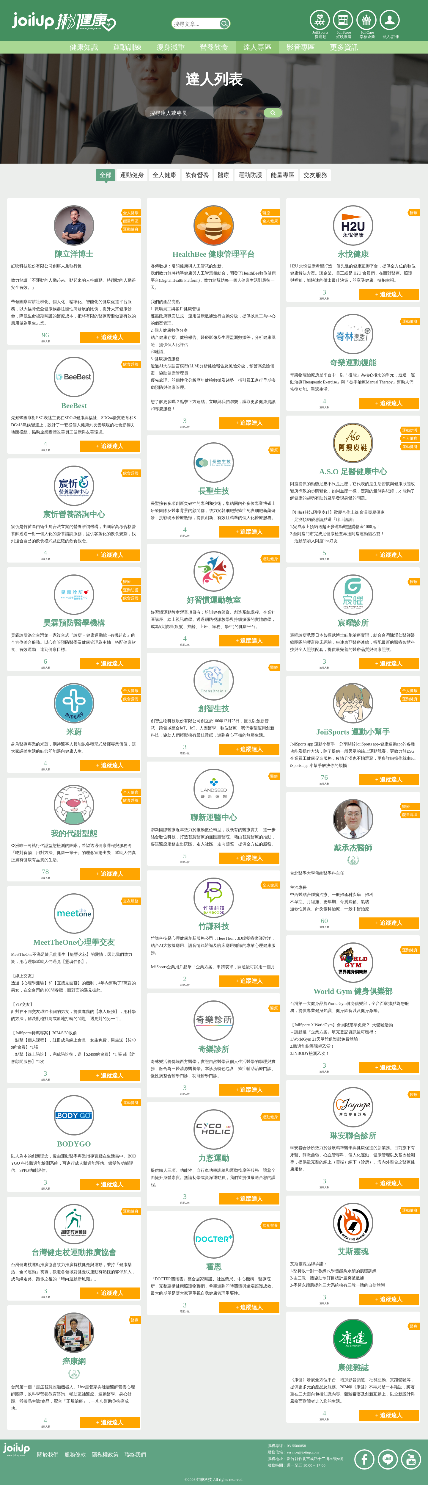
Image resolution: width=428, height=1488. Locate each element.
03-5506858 (296, 1449)
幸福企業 (366, 20)
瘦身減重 (170, 47)
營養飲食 (214, 47)
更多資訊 (344, 47)
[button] (225, 23)
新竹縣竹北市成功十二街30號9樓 (315, 1462)
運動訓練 (127, 47)
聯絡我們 (135, 1458)
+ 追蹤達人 (109, 341)
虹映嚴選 (343, 20)
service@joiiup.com (303, 1455)
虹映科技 (204, 1483)
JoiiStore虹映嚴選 (344, 34)
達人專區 (257, 47)
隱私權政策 (105, 1458)
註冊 (395, 37)
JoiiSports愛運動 (320, 34)
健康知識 (84, 47)
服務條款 (75, 1458)
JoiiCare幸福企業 (367, 34)
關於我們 (48, 1458)
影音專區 (301, 47)
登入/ (387, 37)
